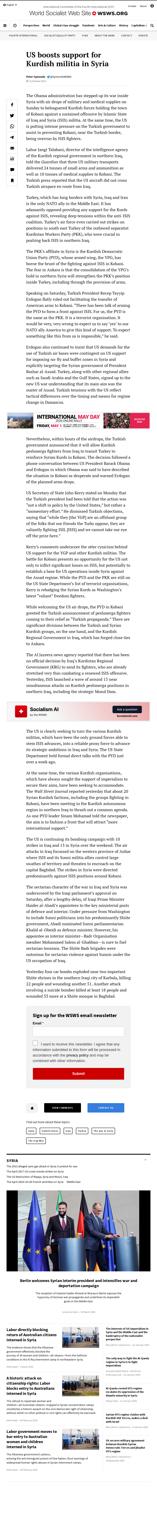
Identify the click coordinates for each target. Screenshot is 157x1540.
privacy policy (77, 1055)
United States (50, 1130)
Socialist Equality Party (59, 35)
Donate (143, 35)
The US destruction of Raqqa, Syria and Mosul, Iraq (37, 1177)
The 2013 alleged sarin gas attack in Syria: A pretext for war (42, 1166)
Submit (78, 1074)
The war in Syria (103, 1130)
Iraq (68, 1130)
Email (37, 1023)
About (143, 6)
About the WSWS (105, 35)
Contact (132, 6)
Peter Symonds (35, 77)
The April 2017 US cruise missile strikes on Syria (35, 1171)
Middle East (74, 1182)
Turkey (82, 1130)
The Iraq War (36, 1140)
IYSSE (85, 35)
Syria (31, 1130)
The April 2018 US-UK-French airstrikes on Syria (35, 1182)
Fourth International (23, 35)
